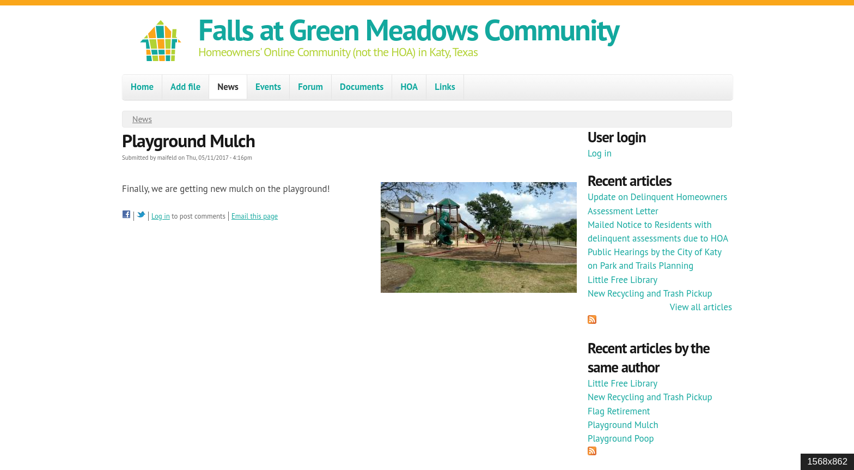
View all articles (701, 307)
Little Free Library (622, 280)
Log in (160, 216)
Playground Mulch (623, 425)
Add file (185, 87)
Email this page (254, 216)
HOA (409, 87)
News (228, 87)
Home (142, 87)
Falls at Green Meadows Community (408, 29)
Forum (310, 87)
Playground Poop (621, 438)
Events (268, 87)
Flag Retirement (619, 411)
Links (445, 87)
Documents (361, 87)
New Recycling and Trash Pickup (650, 293)
